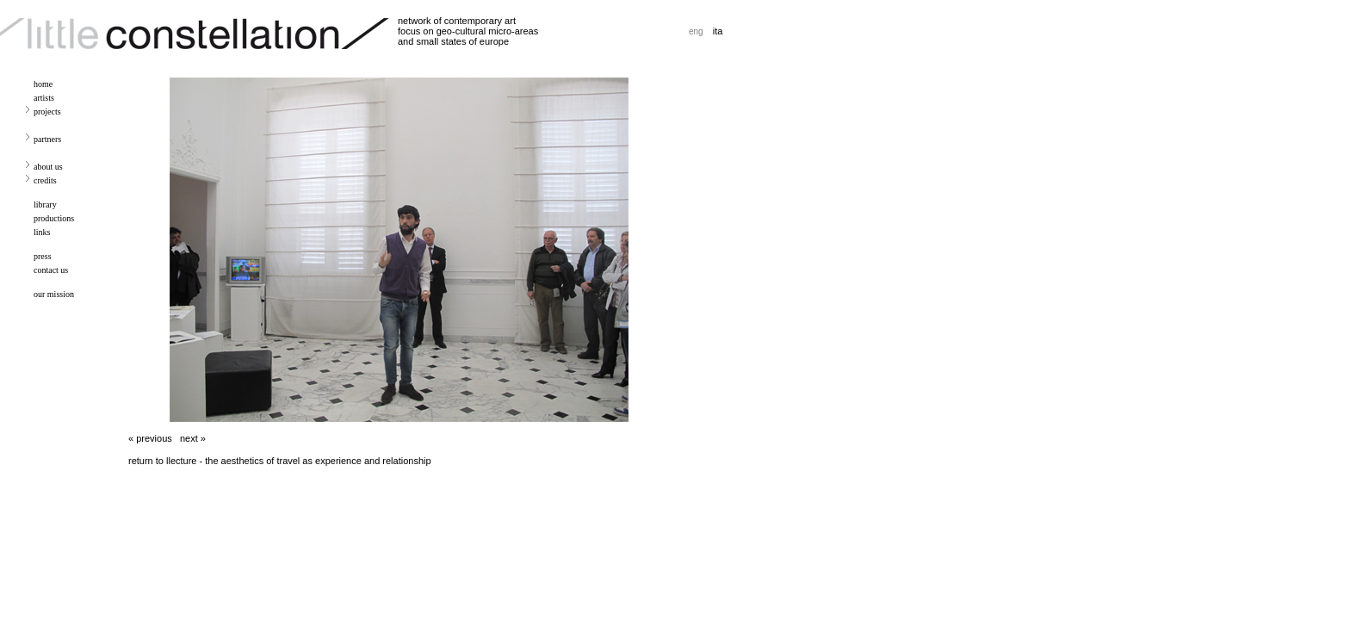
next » (193, 438)
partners (47, 139)
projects (47, 111)
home (43, 84)
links (42, 232)
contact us (51, 270)
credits (45, 180)
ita (718, 31)
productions (54, 218)
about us (48, 166)
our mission (54, 294)
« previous (150, 438)
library (45, 204)
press (43, 256)
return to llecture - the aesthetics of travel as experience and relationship (279, 461)
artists (44, 97)
